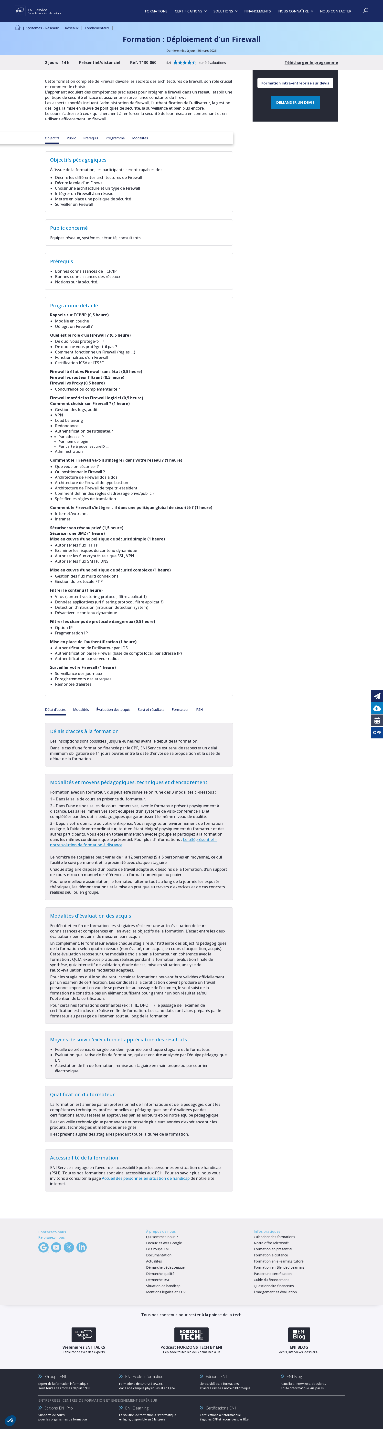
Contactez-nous (52, 1232)
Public (71, 138)
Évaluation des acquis (113, 709)
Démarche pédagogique (165, 1267)
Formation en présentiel (273, 1249)
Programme (115, 138)
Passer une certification (273, 1273)
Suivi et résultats (151, 709)
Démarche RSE (158, 1279)
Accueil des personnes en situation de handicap (146, 1178)
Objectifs (52, 138)
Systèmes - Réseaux (42, 28)
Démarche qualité (160, 1273)
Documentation (158, 1255)
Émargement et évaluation (275, 1292)
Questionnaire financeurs (274, 1286)
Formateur (180, 709)
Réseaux (72, 28)
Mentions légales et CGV (166, 1292)
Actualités (154, 1261)
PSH (199, 709)
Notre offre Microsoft (271, 1243)
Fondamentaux (97, 28)
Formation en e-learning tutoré (279, 1261)
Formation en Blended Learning (279, 1267)
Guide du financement (271, 1279)
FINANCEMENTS (257, 11)
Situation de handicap (163, 1286)
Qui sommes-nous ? (162, 1236)
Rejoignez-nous (51, 1237)
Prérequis (90, 138)
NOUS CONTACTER (335, 11)
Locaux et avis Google (164, 1243)
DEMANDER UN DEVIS (295, 102)
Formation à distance (271, 1255)
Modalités (140, 138)
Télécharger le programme (311, 62)
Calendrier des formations (274, 1236)
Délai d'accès (55, 709)
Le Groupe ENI (157, 1249)
